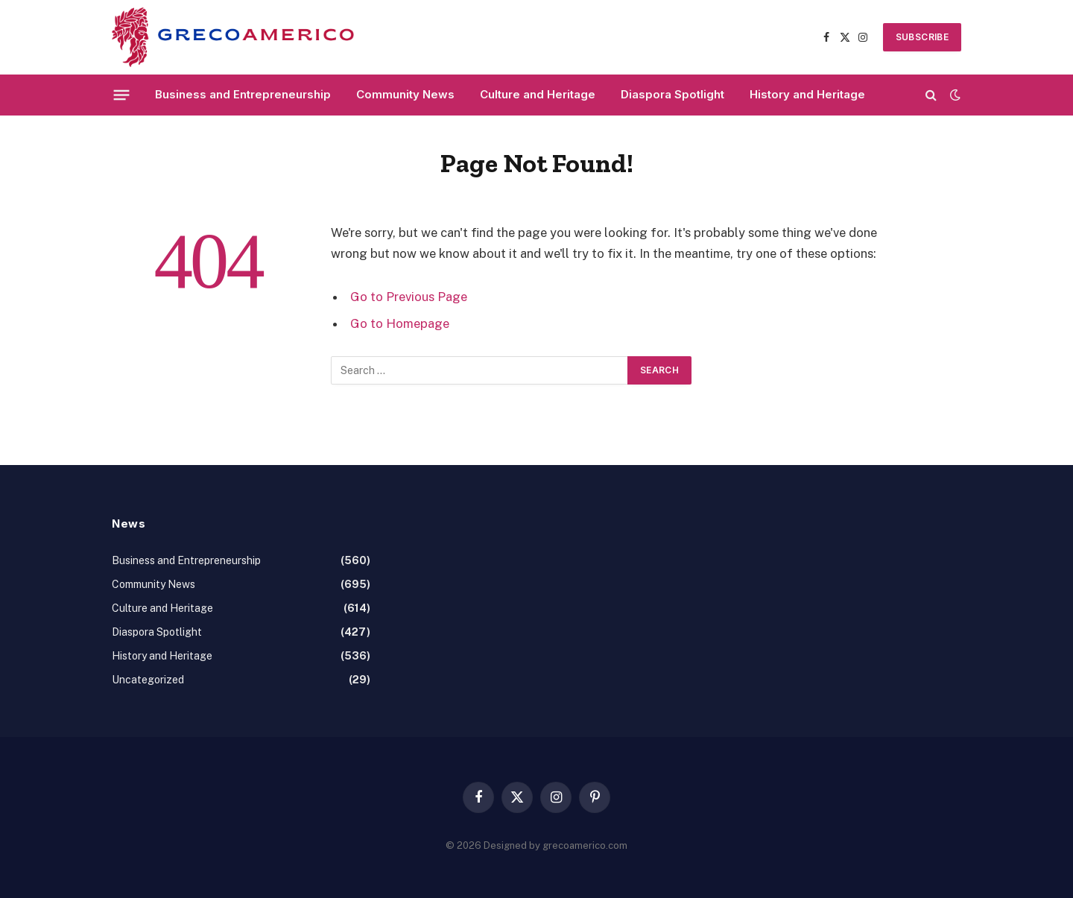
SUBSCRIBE (922, 36)
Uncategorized (148, 680)
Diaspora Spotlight (672, 94)
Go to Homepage (399, 323)
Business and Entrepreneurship (243, 94)
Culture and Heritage (537, 94)
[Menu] (122, 94)
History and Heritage (807, 94)
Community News (405, 94)
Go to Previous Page (408, 296)
